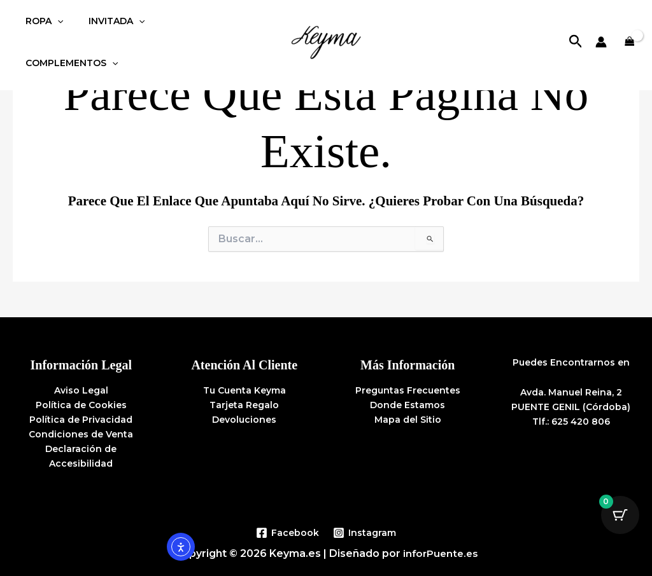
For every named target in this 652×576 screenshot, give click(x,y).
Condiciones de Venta (81, 434)
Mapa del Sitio (407, 419)
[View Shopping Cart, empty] (629, 27)
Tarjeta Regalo (244, 405)
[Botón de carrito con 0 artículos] (620, 515)
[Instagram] (365, 532)
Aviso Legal (81, 390)
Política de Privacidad (80, 419)
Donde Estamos (407, 405)
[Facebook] (287, 532)
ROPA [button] (40, 28)
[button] (53, 28)
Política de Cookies (81, 405)
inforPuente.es (440, 553)
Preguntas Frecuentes (407, 390)
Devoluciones (244, 419)
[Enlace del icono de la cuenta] (601, 28)
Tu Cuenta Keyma (244, 390)
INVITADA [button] (105, 28)
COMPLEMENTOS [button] (198, 28)
